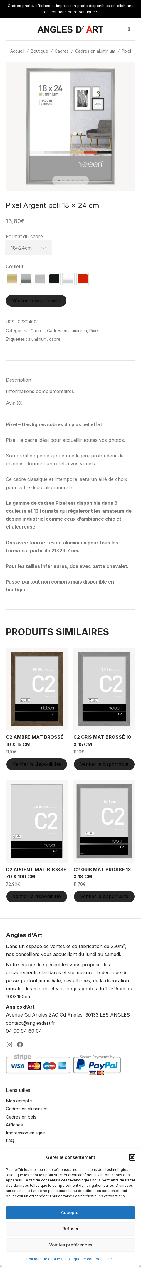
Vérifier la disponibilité (36, 300)
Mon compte (19, 1101)
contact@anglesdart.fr (30, 1023)
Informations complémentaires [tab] (40, 391)
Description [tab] (18, 380)
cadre (55, 339)
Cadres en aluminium (95, 51)
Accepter (70, 1212)
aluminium (37, 339)
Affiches (14, 1125)
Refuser (70, 1228)
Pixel (126, 51)
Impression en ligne (25, 1133)
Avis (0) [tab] (14, 403)
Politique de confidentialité (88, 1259)
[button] (132, 1157)
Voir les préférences (70, 1245)
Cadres (62, 51)
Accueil (17, 51)
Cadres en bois (21, 1117)
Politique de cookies (44, 1259)
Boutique (39, 51)
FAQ (10, 1141)
